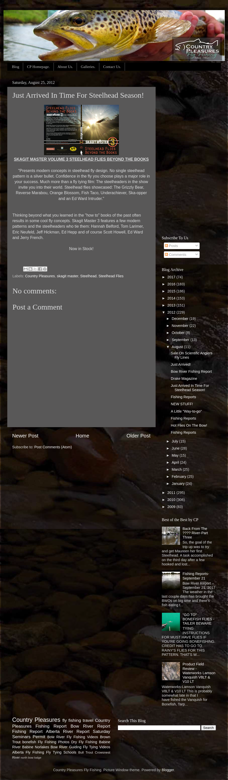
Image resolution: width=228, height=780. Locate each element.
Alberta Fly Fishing (28, 752)
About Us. (65, 67)
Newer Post (25, 435)
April (176, 462)
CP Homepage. (38, 67)
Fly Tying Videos (96, 747)
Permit (39, 736)
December (180, 319)
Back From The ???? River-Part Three (195, 533)
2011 (171, 493)
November (180, 326)
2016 (171, 284)
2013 (171, 305)
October (179, 333)
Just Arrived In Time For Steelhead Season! (190, 388)
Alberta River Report (67, 731)
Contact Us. (112, 67)
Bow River (56, 737)
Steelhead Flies (111, 276)
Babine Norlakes (35, 747)
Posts (171, 246)
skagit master (67, 276)
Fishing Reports (183, 397)
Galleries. (88, 67)
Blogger (168, 770)
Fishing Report (27, 731)
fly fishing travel (77, 720)
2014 (171, 298)
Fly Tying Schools (61, 752)
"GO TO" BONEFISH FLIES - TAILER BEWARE (198, 619)
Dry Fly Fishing (84, 742)
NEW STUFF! (182, 404)
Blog (15, 67)
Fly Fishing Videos (82, 737)
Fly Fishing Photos (53, 742)
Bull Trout (85, 752)
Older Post (138, 435)
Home (82, 435)
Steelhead (88, 276)
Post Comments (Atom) (53, 447)
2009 (171, 507)
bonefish (29, 742)
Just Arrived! (181, 364)
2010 (171, 500)
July (175, 441)
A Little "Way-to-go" (186, 411)
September (181, 340)
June (176, 448)
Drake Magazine (184, 379)
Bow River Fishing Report (191, 371)
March (177, 469)
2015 (171, 291)
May (175, 455)
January (179, 484)
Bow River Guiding (66, 747)
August (178, 347)
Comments (176, 255)
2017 (171, 277)
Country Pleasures (40, 276)
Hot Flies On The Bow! (189, 425)
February (179, 476)
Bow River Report (90, 726)
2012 (171, 312)
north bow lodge (31, 757)
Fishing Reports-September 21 (196, 576)
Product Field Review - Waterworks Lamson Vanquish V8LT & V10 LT (199, 673)
